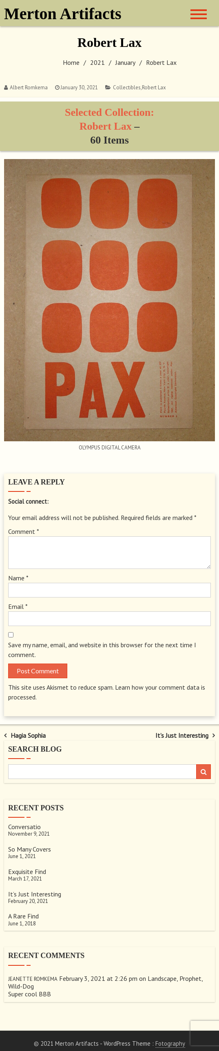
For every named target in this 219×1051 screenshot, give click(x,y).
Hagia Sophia (28, 735)
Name (18, 578)
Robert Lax (154, 87)
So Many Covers (29, 849)
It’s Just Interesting (181, 735)
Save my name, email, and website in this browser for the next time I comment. (102, 650)
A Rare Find (23, 916)
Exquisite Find (27, 871)
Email (18, 606)
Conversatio (24, 827)
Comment (23, 531)
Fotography (170, 1043)
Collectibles (127, 87)
